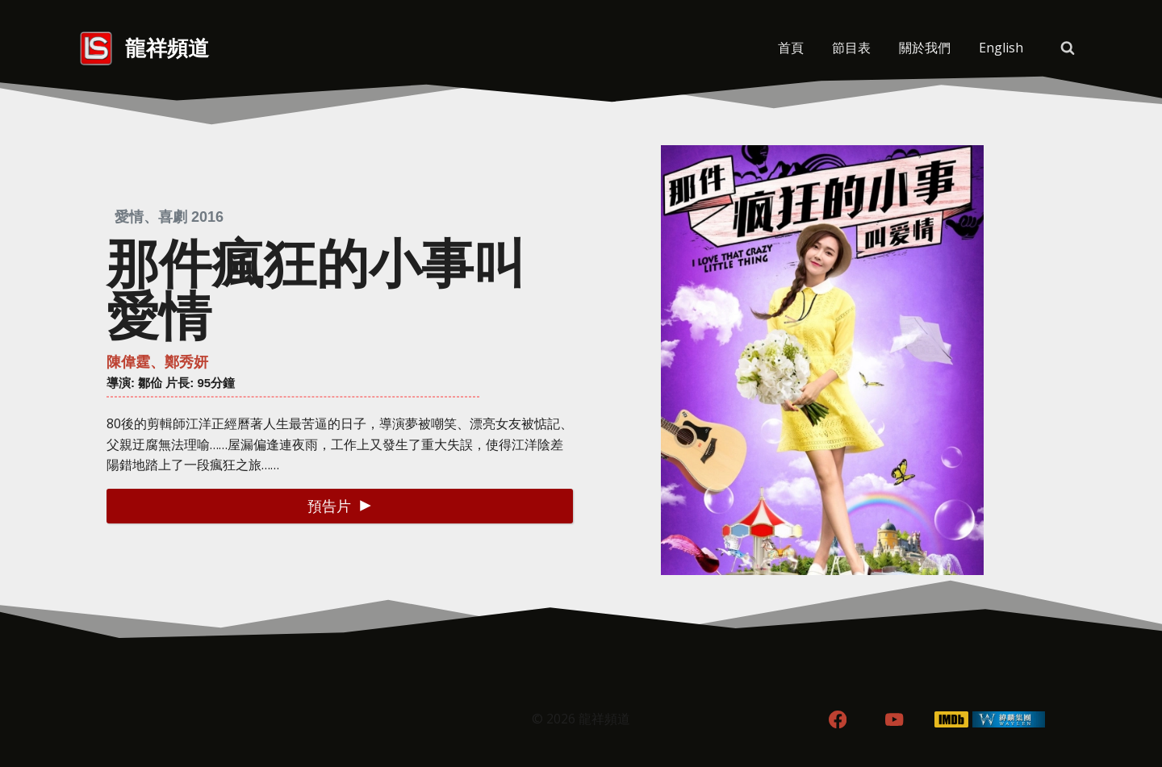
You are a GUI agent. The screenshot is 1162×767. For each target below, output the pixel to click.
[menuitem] (1000, 48)
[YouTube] (894, 720)
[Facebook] (837, 720)
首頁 (791, 47)
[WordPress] (1009, 720)
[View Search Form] (1067, 48)
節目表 (851, 47)
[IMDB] (952, 720)
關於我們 (925, 47)
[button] (340, 506)
